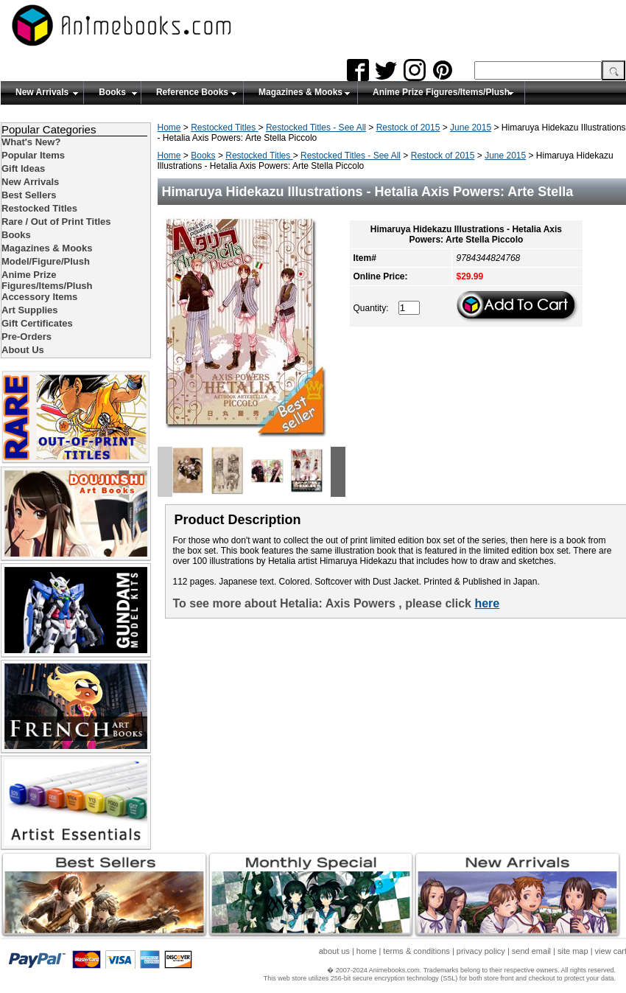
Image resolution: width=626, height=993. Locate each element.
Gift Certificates (37, 323)
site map (573, 951)
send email (531, 951)
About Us (22, 349)
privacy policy (481, 951)
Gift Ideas (23, 168)
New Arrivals (41, 92)
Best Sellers (28, 195)
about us (334, 951)
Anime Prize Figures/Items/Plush (441, 92)
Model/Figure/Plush (45, 261)
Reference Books (192, 92)
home (366, 951)
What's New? (30, 141)
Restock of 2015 (408, 127)
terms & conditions (416, 951)
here (486, 603)
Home (169, 127)
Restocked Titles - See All (316, 127)
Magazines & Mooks (300, 92)
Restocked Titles (224, 127)
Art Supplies (29, 310)
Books (112, 92)
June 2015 (470, 127)
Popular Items (33, 155)
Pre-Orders (26, 336)
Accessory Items (39, 296)
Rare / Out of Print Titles (56, 221)
